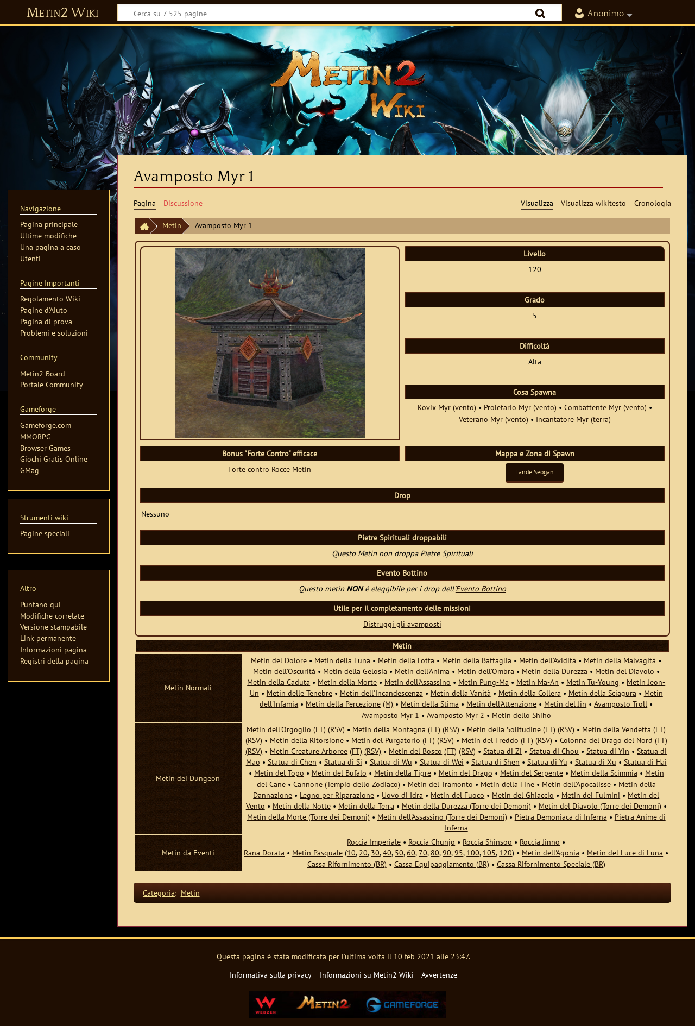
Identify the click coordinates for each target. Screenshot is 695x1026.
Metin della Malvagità (620, 660)
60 (411, 852)
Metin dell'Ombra (485, 671)
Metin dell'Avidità (547, 660)
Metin (171, 225)
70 (423, 852)
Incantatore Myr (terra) (573, 419)
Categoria (159, 892)
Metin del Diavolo (624, 671)
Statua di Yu (547, 762)
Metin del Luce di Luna (625, 852)
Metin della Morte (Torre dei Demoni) (308, 816)
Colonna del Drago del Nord (606, 740)
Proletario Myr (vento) (520, 407)
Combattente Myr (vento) (605, 407)
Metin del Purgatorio (385, 740)
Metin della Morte (347, 682)
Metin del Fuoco (457, 795)
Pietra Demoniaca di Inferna (561, 816)
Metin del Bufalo (339, 772)
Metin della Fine (507, 784)
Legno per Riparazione (337, 795)
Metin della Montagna (389, 729)
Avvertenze (439, 975)
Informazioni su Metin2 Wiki (367, 975)
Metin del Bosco (415, 751)
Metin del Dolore (279, 660)
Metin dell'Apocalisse (576, 784)
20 (363, 852)
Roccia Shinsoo (487, 841)
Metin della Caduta (278, 682)
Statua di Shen (495, 762)
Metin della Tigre (402, 772)
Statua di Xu (595, 762)
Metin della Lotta (406, 660)
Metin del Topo (279, 772)
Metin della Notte (302, 806)
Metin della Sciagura (602, 693)
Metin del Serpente (531, 772)
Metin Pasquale (317, 852)
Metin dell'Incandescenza (381, 693)
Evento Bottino (481, 588)
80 (435, 852)
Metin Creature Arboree (309, 751)
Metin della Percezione (343, 703)
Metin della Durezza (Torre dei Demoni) (466, 806)
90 (447, 852)
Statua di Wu (391, 762)
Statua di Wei (442, 762)
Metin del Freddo (490, 740)
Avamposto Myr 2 (455, 715)
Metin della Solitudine (504, 729)
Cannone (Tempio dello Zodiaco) (346, 784)
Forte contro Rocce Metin (269, 469)
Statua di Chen (292, 762)
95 (458, 852)
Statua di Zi (502, 751)
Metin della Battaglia (476, 660)
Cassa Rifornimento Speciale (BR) (551, 864)
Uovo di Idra (402, 795)
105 (489, 852)
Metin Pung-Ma (483, 682)
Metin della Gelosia (355, 671)
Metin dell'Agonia (550, 852)
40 (387, 852)
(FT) (319, 729)
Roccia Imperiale (374, 841)
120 (505, 852)
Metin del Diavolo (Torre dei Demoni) (600, 806)
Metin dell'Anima (422, 671)
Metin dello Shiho (521, 715)
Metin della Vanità (461, 693)
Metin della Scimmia (604, 772)
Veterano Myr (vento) (493, 419)
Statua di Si (343, 762)
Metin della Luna (342, 660)
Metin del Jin (565, 703)
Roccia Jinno (540, 841)
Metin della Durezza (554, 671)
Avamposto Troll (620, 703)
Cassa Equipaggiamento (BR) (441, 864)
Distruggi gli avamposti (402, 624)
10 (351, 852)
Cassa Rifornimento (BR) (347, 864)
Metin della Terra (366, 806)
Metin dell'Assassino (417, 682)
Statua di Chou (554, 751)
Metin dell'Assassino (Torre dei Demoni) (442, 816)
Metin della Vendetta (616, 729)
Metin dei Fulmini (590, 795)
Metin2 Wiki (63, 13)
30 (375, 852)
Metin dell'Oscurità (284, 671)
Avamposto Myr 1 (390, 715)
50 (399, 852)
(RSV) (336, 729)
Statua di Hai (645, 762)
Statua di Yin (607, 751)
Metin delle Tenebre (299, 693)
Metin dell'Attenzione (501, 703)
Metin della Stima (430, 703)
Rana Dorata (264, 852)
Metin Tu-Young (592, 682)
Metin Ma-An (537, 682)
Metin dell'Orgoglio (279, 729)
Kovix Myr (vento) (447, 407)
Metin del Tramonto (440, 784)
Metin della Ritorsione (307, 740)
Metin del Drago (465, 772)
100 (472, 852)
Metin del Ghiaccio (523, 795)
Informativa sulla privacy (271, 975)
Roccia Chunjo (431, 841)
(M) (388, 703)
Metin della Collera (529, 693)
